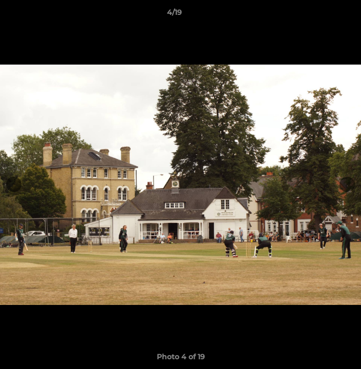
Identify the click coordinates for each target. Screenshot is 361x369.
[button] (324, 14)
